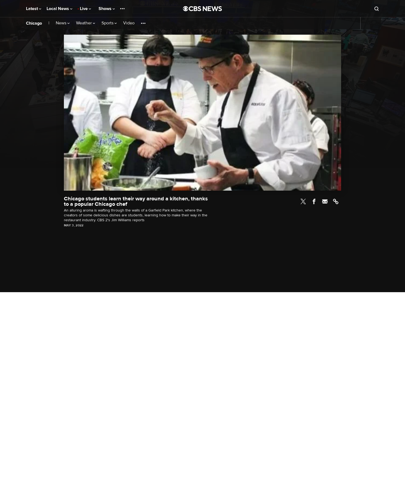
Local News (59, 8)
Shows (107, 8)
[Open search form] (376, 8)
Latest (33, 8)
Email (325, 201)
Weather (85, 23)
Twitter (303, 201)
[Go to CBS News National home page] (202, 8)
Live (85, 8)
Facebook (314, 201)
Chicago (34, 23)
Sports (109, 23)
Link (335, 201)
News (63, 23)
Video (129, 23)
